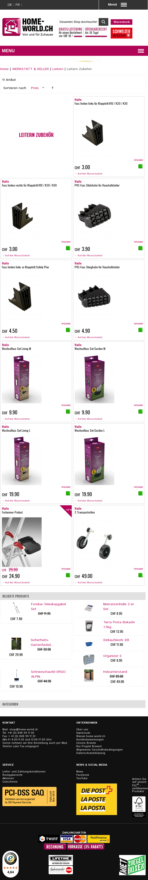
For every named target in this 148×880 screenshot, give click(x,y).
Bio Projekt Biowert (89, 746)
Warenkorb (122, 22)
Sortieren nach (14, 88)
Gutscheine (10, 782)
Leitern (57, 69)
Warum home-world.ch (90, 736)
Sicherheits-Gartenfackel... (42, 642)
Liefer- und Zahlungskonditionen (23, 772)
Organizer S (112, 656)
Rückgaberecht (12, 775)
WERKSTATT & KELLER (30, 69)
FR (18, 4)
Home (4, 69)
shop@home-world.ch (23, 730)
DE (10, 4)
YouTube (82, 778)
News (79, 772)
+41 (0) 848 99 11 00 (21, 733)
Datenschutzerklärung (90, 753)
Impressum (83, 733)
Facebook (82, 775)
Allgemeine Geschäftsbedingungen (99, 750)
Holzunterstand (115, 671)
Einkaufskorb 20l (116, 640)
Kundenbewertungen (90, 740)
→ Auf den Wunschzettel (88, 173)
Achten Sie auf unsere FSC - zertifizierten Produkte (139, 785)
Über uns (82, 730)
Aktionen (8, 778)
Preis (35, 88)
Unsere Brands (86, 743)
